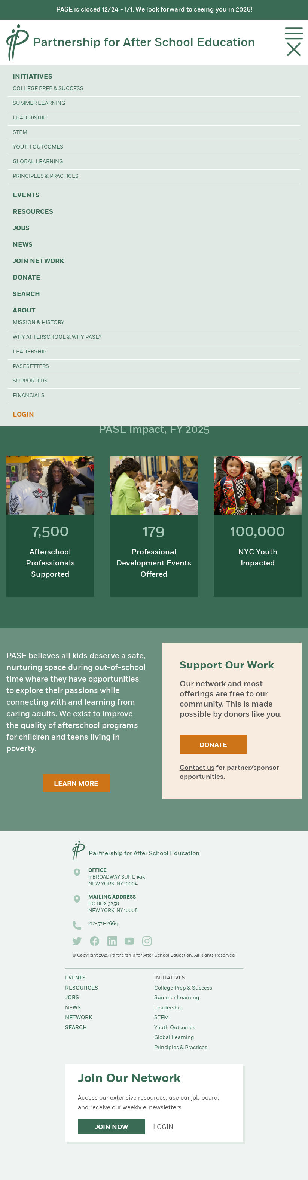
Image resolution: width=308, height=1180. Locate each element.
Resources (33, 212)
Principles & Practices (46, 176)
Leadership (29, 118)
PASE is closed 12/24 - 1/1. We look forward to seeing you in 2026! (154, 10)
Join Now (111, 1127)
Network (78, 1018)
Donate (26, 278)
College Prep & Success (48, 89)
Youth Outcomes (38, 147)
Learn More (76, 784)
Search (26, 294)
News (23, 245)
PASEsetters (31, 366)
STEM (20, 132)
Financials (29, 396)
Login (23, 415)
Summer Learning (39, 103)
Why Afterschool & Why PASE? (57, 337)
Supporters (30, 381)
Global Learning (38, 162)
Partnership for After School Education (144, 43)
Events (26, 195)
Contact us (197, 768)
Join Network (38, 261)
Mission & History (38, 323)
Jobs (21, 228)
